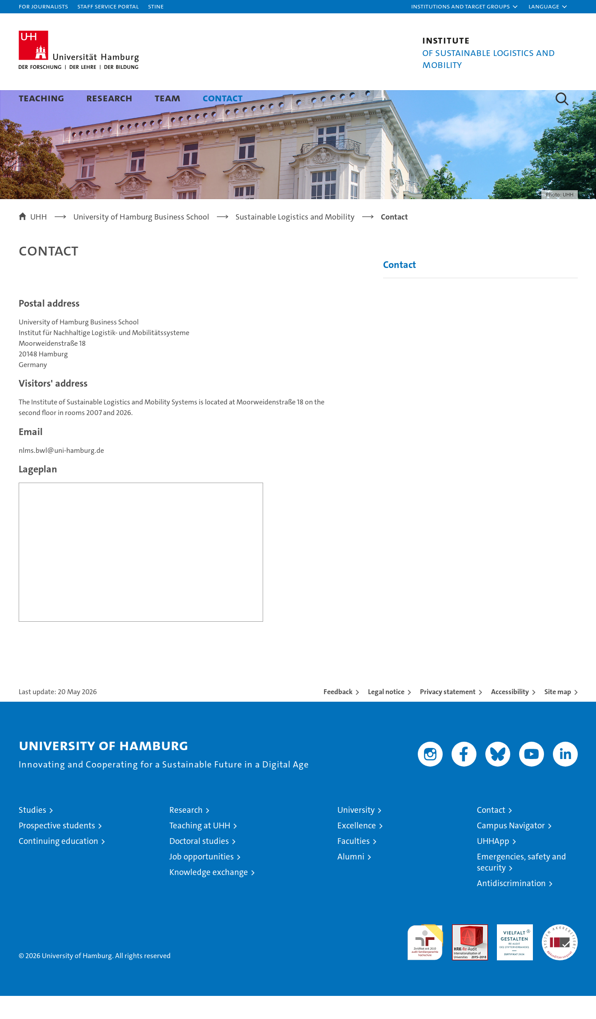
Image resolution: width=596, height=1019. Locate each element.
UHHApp (493, 864)
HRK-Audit (512, 952)
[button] (465, 6)
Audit (460, 952)
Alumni (350, 879)
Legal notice (386, 714)
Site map (557, 714)
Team (167, 97)
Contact (223, 97)
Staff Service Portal (108, 6)
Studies (32, 833)
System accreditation (560, 956)
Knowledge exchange (208, 895)
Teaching (41, 97)
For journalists (43, 6)
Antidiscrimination (511, 906)
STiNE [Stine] (156, 6)
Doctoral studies (199, 864)
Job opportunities (201, 879)
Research (109, 97)
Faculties (353, 864)
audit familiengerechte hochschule (425, 961)
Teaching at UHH (199, 848)
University (356, 833)
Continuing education (58, 864)
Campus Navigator (511, 848)
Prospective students (57, 848)
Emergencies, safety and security (521, 885)
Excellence (356, 848)
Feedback (338, 714)
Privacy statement (448, 714)
